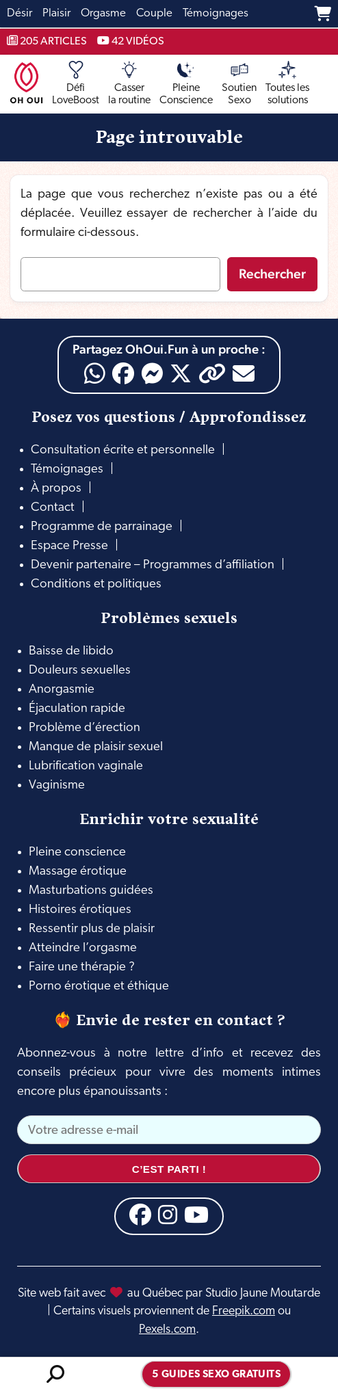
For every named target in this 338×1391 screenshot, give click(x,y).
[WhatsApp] (94, 374)
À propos (56, 488)
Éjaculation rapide (77, 708)
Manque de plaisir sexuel (96, 747)
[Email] (244, 373)
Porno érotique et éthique (99, 986)
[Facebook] (123, 373)
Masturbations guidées (91, 890)
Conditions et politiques (96, 584)
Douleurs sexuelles (80, 670)
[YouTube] (196, 1215)
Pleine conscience (77, 852)
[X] (181, 373)
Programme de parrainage (101, 526)
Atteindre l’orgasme (83, 948)
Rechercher (272, 274)
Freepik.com (243, 1311)
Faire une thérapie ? (82, 967)
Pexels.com (167, 1330)
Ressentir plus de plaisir (92, 929)
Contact (53, 507)
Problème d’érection (84, 727)
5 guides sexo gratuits (216, 1375)
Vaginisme (57, 785)
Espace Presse (69, 546)
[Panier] (322, 13)
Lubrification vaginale (86, 766)
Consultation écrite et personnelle (123, 450)
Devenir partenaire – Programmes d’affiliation (152, 565)
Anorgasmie (61, 689)
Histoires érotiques (80, 909)
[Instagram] (167, 1215)
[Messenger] (152, 373)
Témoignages (67, 469)
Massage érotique (78, 871)
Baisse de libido (71, 651)
